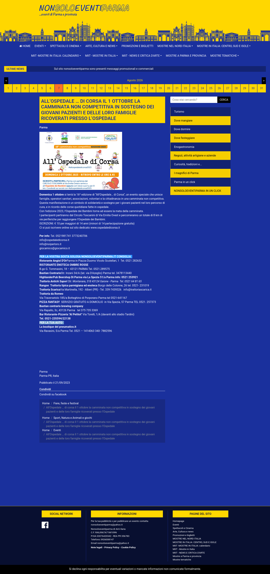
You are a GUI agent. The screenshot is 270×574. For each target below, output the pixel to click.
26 (219, 88)
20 (168, 88)
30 (253, 88)
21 (177, 88)
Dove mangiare (183, 120)
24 (202, 88)
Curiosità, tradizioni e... (188, 164)
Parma (43, 127)
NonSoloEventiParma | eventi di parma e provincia (85, 10)
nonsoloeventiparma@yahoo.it (107, 524)
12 (101, 88)
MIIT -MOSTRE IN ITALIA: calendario (191, 545)
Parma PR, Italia (49, 375)
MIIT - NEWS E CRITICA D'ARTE (189, 552)
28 (236, 88)
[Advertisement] (184, 14)
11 (92, 88)
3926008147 (107, 539)
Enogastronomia (184, 147)
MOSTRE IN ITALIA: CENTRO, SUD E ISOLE (194, 542)
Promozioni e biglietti (137, 46)
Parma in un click (184, 182)
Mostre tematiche (182, 559)
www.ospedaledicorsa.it (105, 227)
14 (118, 88)
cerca (224, 99)
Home (24, 46)
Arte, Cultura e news (183, 531)
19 (160, 88)
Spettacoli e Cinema (183, 528)
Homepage (178, 521)
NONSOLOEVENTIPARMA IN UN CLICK (197, 190)
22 (185, 88)
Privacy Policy (111, 547)
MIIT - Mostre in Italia (184, 549)
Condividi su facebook (52, 394)
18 (151, 88)
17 (143, 88)
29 (244, 88)
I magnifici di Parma (186, 173)
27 (227, 88)
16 (134, 88)
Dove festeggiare (184, 138)
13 (109, 88)
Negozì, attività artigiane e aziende (195, 155)
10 (84, 88)
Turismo (179, 111)
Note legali (96, 547)
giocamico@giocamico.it (54, 248)
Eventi (176, 524)
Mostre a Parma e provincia (186, 55)
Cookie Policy (128, 547)
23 (193, 88)
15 (126, 88)
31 (261, 88)
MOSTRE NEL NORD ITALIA (187, 538)
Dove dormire (182, 129)
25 (210, 88)
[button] (40, 46)
